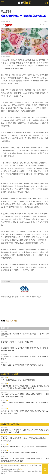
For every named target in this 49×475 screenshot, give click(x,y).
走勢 (15, 321)
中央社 (9, 26)
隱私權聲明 (22, 469)
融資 (11, 321)
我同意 (45, 469)
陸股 (7, 321)
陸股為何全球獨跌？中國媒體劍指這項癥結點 (23, 16)
